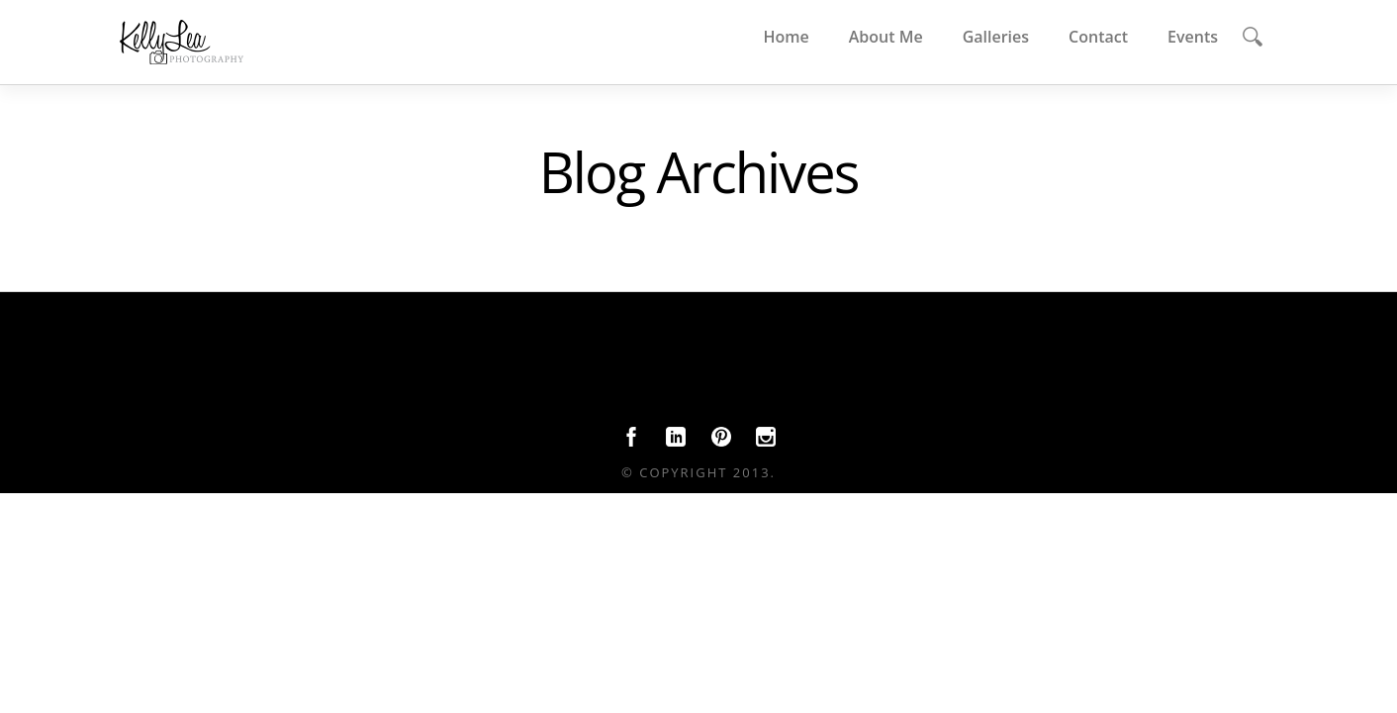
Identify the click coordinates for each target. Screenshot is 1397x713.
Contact (1098, 37)
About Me (886, 37)
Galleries (996, 37)
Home (785, 37)
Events (1192, 37)
